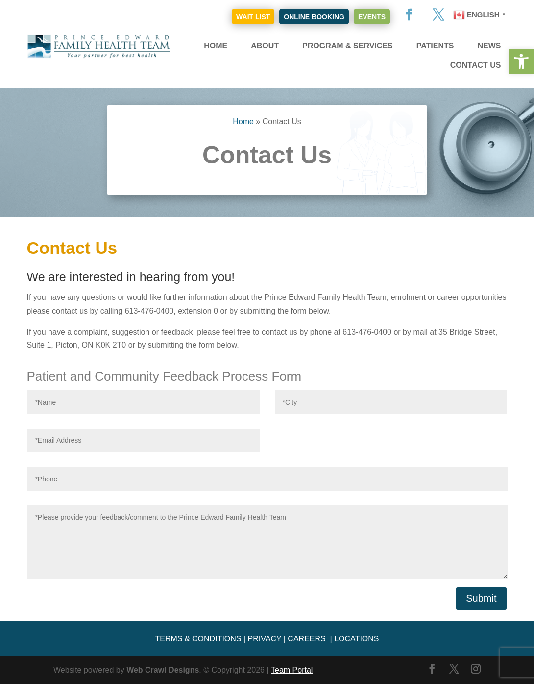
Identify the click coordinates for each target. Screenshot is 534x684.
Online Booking (314, 17)
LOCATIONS (356, 639)
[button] (521, 61)
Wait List (253, 17)
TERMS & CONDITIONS (198, 639)
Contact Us (475, 65)
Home (215, 46)
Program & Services (347, 46)
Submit (481, 598)
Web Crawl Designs (162, 670)
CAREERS (306, 639)
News (489, 46)
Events (372, 17)
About (265, 46)
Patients (435, 46)
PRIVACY (265, 639)
